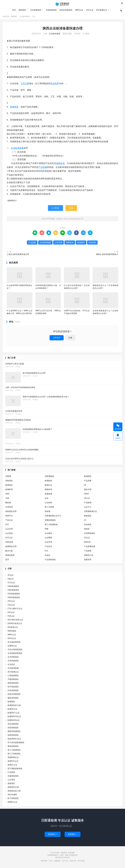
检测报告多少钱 (14, 706)
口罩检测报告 (13, 676)
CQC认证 (11, 605)
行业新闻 (11, 773)
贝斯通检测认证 (90, 512)
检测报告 (14, 107)
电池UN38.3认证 (14, 739)
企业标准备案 (24, 17)
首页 (14, 10)
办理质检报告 (89, 534)
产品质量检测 (89, 547)
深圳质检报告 (13, 728)
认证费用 (48, 538)
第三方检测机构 (51, 525)
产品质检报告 (50, 560)
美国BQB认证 (13, 758)
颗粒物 (8, 503)
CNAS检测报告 (14, 594)
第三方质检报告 (14, 754)
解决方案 (9, 551)
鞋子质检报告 (13, 799)
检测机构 (48, 481)
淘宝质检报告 (13, 724)
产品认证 (9, 521)
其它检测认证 (101, 10)
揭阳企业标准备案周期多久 (107, 255)
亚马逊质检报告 (14, 643)
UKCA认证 (12, 639)
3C (85, 521)
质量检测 (48, 494)
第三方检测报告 (14, 750)
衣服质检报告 (13, 776)
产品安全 (48, 547)
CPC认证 (11, 602)
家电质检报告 (13, 683)
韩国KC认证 (12, 802)
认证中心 (87, 508)
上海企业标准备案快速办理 (18, 255)
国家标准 (60, 164)
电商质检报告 (13, 735)
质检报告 (62, 4)
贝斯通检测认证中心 (53, 516)
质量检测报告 (50, 521)
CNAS (86, 494)
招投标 (87, 529)
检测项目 (9, 486)
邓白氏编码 (12, 795)
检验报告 (87, 516)
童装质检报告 (13, 747)
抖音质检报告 (13, 691)
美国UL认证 (12, 765)
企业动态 (11, 665)
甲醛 (46, 529)
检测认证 (48, 486)
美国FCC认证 (13, 762)
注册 (70, 338)
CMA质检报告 (13, 590)
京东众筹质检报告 (15, 650)
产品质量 (43, 168)
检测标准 (9, 490)
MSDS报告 (12, 631)
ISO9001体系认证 (15, 624)
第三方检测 (49, 508)
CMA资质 (9, 543)
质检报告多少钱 (14, 791)
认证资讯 (11, 780)
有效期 (47, 512)
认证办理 (9, 529)
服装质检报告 (13, 698)
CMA (7, 494)
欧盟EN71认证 (14, 713)
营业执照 (54, 84)
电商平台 (9, 516)
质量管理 (87, 560)
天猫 (7, 499)
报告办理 (87, 490)
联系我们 (52, 835)
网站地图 (71, 853)
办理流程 (9, 508)
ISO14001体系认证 (15, 620)
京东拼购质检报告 (15, 654)
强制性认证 (88, 556)
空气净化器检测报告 (16, 743)
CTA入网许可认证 (15, 609)
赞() (86, 34)
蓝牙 (7, 560)
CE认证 (87, 499)
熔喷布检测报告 (14, 732)
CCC (7, 525)
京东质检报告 (35, 10)
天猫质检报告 (50, 10)
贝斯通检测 (49, 477)
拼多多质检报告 (65, 10)
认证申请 (48, 543)
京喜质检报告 (13, 661)
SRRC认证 (79, 10)
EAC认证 (11, 613)
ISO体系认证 (13, 628)
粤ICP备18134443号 (62, 858)
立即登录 (56, 338)
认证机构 (48, 503)
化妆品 (47, 556)
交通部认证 (12, 646)
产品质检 (87, 551)
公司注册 (25, 84)
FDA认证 (11, 616)
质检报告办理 (10, 512)
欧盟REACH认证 (14, 717)
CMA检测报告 (13, 587)
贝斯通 (8, 477)
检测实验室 (10, 556)
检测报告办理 (10, 547)
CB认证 (11, 579)
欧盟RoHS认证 (14, 721)
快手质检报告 (13, 687)
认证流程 (9, 534)
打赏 (71, 209)
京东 (46, 499)
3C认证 (87, 538)
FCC (46, 551)
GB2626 (87, 543)
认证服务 (48, 534)
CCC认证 (89, 10)
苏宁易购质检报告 (15, 769)
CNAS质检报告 (14, 598)
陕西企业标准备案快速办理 (62, 29)
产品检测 (87, 503)
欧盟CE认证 (12, 709)
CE (85, 486)
